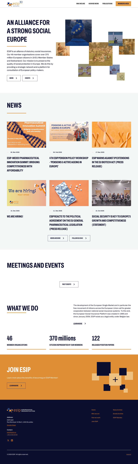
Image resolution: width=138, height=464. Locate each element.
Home (94, 410)
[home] (15, 3)
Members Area (123, 4)
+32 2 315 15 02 (12, 434)
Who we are (80, 4)
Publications (107, 4)
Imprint (128, 454)
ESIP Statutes (117, 417)
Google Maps (11, 425)
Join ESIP (95, 421)
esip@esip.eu (11, 432)
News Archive (117, 410)
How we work (94, 4)
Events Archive (118, 413)
